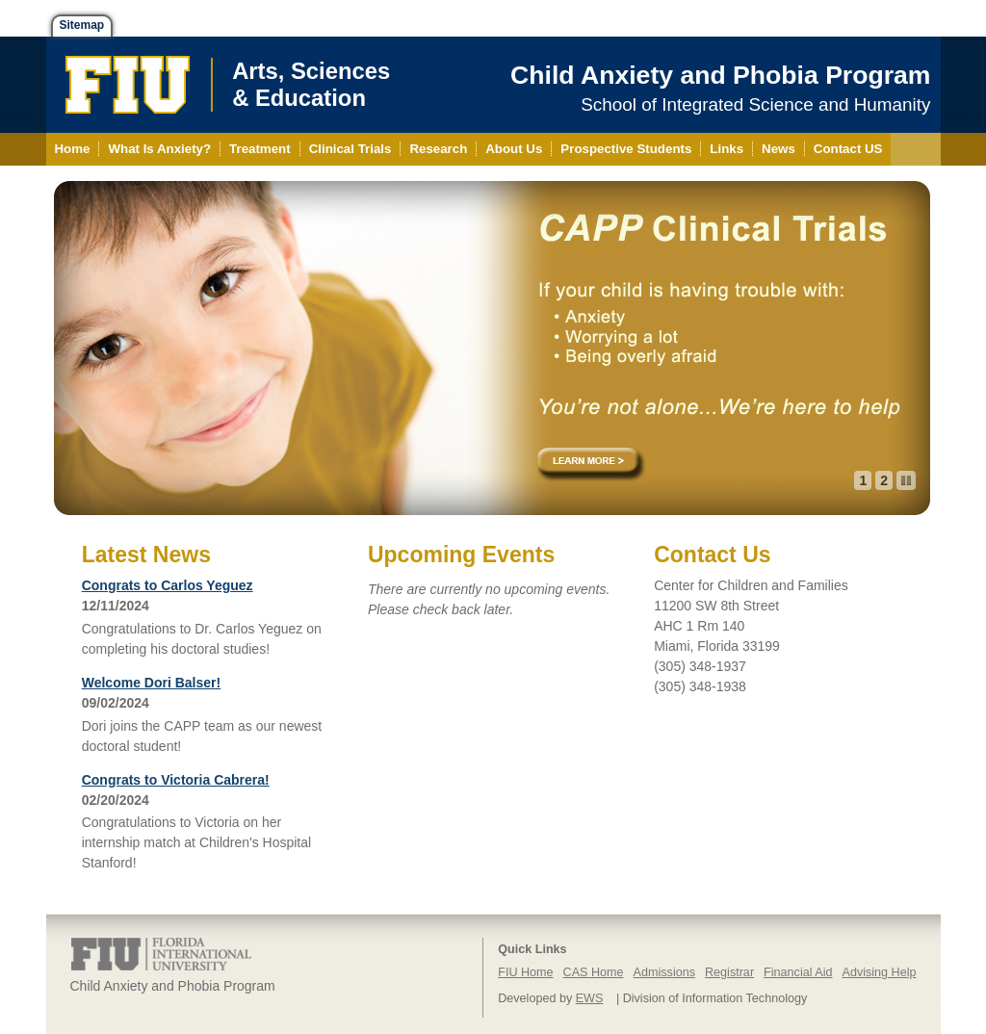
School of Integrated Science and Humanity (755, 104)
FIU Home (525, 972)
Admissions (664, 972)
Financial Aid (798, 972)
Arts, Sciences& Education (311, 84)
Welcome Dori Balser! (151, 682)
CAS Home (593, 972)
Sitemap (82, 25)
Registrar (729, 972)
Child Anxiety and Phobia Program (720, 75)
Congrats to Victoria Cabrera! (176, 780)
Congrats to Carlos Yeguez (167, 585)
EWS (590, 998)
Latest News (146, 554)
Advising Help (879, 972)
